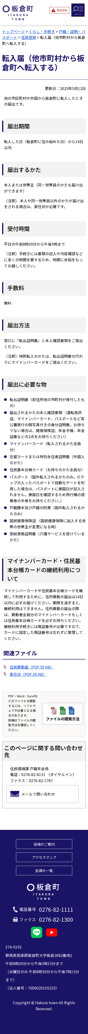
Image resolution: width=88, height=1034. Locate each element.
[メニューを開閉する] (78, 10)
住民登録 (28, 37)
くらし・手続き (42, 31)
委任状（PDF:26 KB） (28, 674)
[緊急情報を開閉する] (59, 10)
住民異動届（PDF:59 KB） (32, 667)
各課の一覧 (44, 870)
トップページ (13, 31)
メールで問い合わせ (38, 794)
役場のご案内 (44, 844)
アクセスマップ (44, 857)
